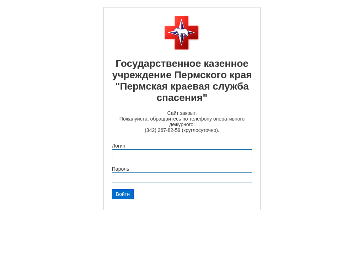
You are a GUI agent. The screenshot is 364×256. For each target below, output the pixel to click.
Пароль (120, 169)
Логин (118, 146)
